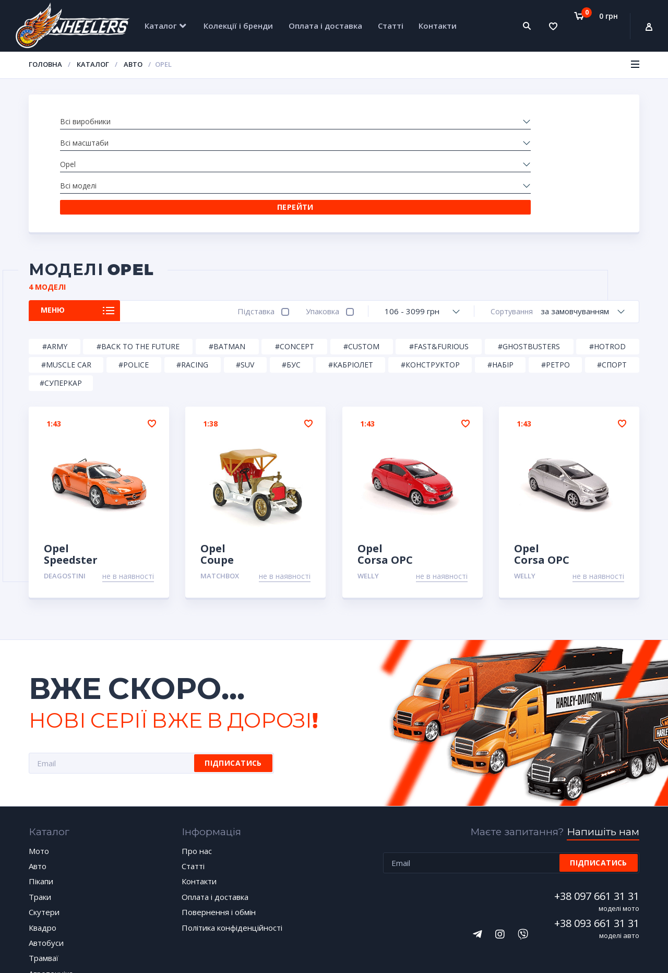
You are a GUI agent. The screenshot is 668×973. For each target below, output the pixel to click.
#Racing (192, 280)
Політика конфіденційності (232, 843)
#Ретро (555, 280)
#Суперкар (61, 298)
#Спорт (612, 280)
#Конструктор (430, 280)
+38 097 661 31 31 (596, 811)
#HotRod (607, 262)
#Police (133, 280)
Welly (368, 491)
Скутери (44, 828)
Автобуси (46, 858)
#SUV (245, 280)
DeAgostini (65, 491)
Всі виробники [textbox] (85, 122)
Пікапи (41, 797)
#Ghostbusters (529, 262)
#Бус (291, 280)
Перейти (558, 121)
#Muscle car (66, 280)
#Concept (294, 262)
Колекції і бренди (238, 25)
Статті (390, 25)
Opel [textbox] (294, 122)
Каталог (161, 25)
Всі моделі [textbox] (418, 122)
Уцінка (41, 920)
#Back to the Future (138, 262)
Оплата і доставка (325, 25)
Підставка (251, 226)
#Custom (361, 262)
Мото (39, 766)
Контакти (438, 25)
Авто (133, 64)
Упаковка (318, 226)
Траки (40, 812)
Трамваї (43, 874)
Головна (45, 64)
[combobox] (105, 122)
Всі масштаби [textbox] (197, 122)
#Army (54, 262)
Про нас (197, 766)
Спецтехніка (52, 904)
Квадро (42, 843)
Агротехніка (51, 889)
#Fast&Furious (439, 262)
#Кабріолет (350, 280)
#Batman (227, 262)
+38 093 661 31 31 (596, 839)
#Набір (500, 280)
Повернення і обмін (219, 828)
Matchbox (219, 491)
